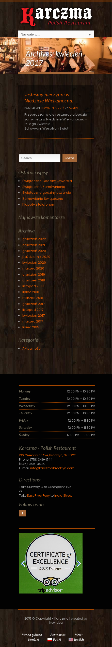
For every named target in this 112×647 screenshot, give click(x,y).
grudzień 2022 (34, 239)
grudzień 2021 (33, 245)
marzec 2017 (32, 321)
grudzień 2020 (34, 250)
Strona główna (32, 635)
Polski (54, 639)
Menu (79, 635)
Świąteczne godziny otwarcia (46, 192)
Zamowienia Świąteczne (42, 198)
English (76, 639)
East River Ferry (38, 495)
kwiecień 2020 (34, 262)
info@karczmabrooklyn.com (52, 468)
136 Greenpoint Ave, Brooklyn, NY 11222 (47, 455)
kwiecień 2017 (33, 315)
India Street (63, 495)
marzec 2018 (32, 297)
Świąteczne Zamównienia (43, 186)
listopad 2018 (33, 286)
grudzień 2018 (33, 280)
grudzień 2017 (33, 303)
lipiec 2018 (30, 292)
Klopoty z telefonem (38, 204)
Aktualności (31, 348)
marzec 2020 (33, 268)
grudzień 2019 (33, 274)
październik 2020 (36, 256)
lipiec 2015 (30, 327)
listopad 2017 (32, 309)
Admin (73, 108)
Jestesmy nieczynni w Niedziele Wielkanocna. (48, 97)
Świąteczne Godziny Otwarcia (47, 180)
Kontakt (33, 639)
